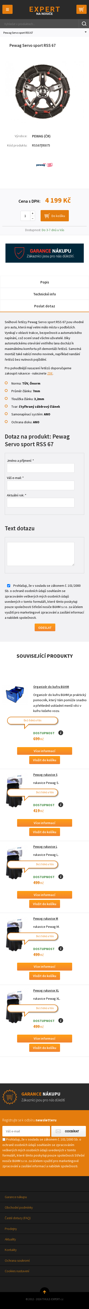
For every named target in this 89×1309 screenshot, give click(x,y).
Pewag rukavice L (45, 847)
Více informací (44, 751)
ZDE (50, 373)
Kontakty (11, 1250)
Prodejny (11, 1229)
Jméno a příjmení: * (20, 460)
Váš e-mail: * (15, 478)
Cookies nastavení (17, 1271)
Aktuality (10, 1239)
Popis (44, 282)
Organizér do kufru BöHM (51, 687)
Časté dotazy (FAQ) (18, 1218)
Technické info (44, 294)
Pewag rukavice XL (46, 991)
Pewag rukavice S (45, 775)
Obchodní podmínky (19, 1207)
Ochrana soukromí (17, 1260)
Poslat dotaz (44, 306)
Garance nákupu (16, 1197)
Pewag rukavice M (45, 919)
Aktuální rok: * (16, 495)
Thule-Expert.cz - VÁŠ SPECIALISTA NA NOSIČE (44, 11)
